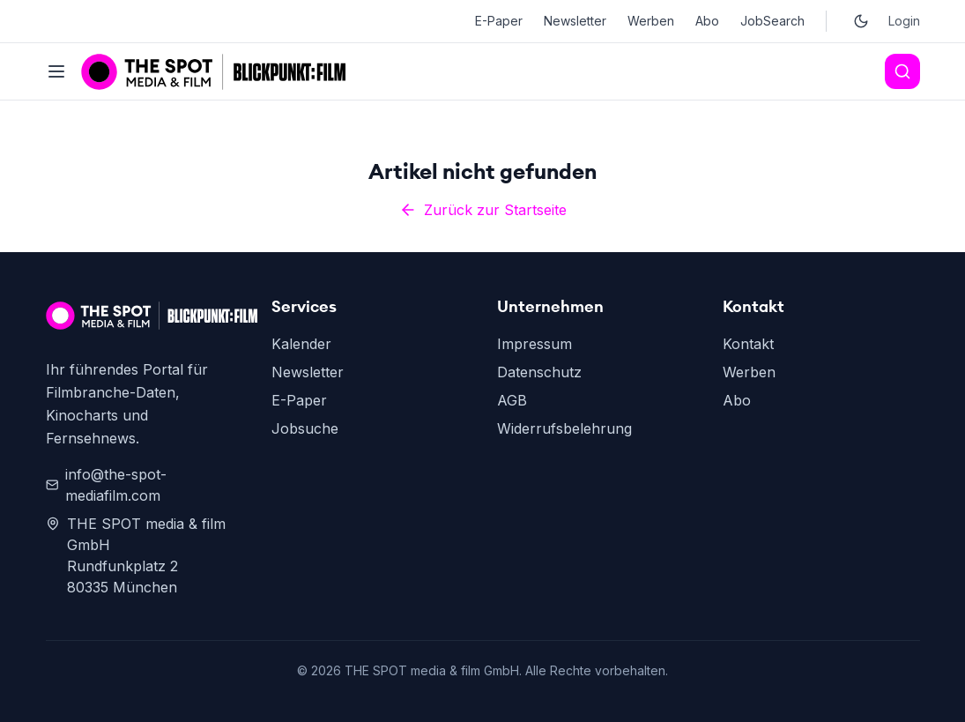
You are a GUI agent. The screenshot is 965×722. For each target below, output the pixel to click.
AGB (512, 400)
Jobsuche (304, 428)
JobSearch (772, 20)
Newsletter (575, 20)
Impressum (534, 344)
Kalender (301, 344)
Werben (650, 20)
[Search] (902, 71)
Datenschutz (539, 372)
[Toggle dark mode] (861, 21)
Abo (707, 20)
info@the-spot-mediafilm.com (106, 484)
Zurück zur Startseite (483, 210)
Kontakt (748, 344)
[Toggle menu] (56, 71)
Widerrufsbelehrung (564, 428)
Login (904, 20)
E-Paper (499, 20)
